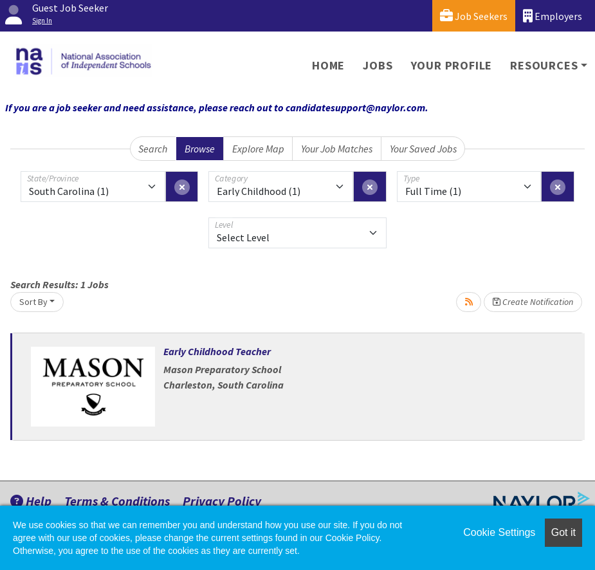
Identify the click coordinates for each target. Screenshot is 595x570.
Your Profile (452, 65)
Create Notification (533, 302)
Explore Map (258, 148)
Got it (563, 532)
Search (152, 148)
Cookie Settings (499, 532)
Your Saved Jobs (423, 148)
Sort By (33, 302)
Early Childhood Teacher (217, 351)
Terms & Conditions (117, 501)
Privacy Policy (222, 501)
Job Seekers (474, 16)
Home (328, 65)
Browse (200, 148)
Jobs (377, 65)
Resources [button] (544, 65)
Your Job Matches (336, 148)
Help (30, 501)
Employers (552, 16)
